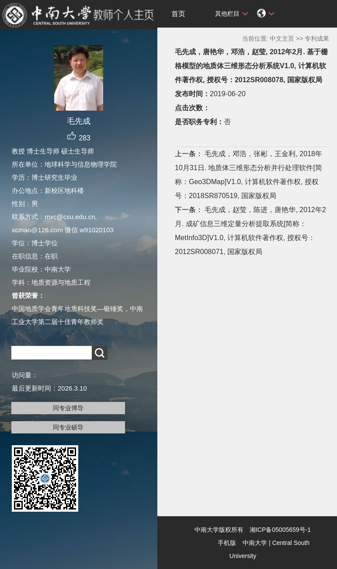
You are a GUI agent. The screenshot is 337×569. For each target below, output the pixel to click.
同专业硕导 (68, 427)
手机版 (227, 542)
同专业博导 (68, 408)
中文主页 (282, 38)
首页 (178, 13)
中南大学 (255, 542)
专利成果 (317, 38)
